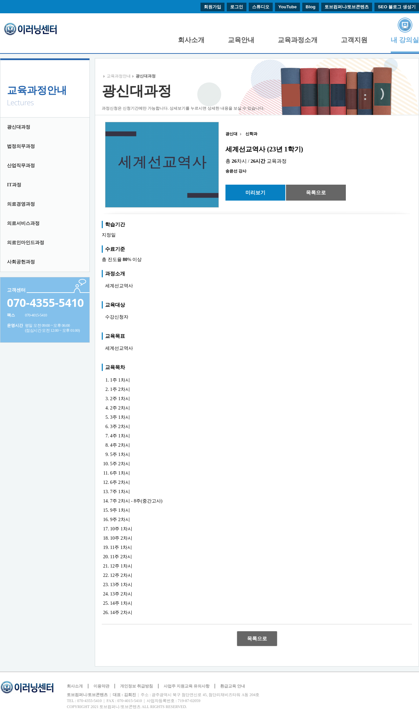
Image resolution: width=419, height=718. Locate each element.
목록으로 (316, 192)
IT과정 (14, 184)
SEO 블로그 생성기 (397, 6)
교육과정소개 (298, 40)
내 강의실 (405, 40)
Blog (311, 6)
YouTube (287, 6)
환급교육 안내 (232, 686)
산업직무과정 (21, 165)
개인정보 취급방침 (136, 686)
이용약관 (101, 686)
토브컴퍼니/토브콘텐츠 (347, 6)
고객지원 (354, 40)
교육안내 (241, 40)
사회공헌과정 (21, 261)
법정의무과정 (21, 146)
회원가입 (212, 6)
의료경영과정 (21, 204)
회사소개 (191, 40)
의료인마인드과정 (25, 242)
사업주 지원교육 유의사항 (187, 686)
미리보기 (255, 192)
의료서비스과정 (23, 223)
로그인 (236, 6)
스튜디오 (260, 6)
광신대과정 (18, 127)
